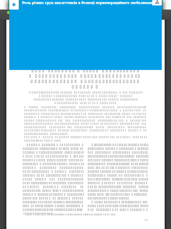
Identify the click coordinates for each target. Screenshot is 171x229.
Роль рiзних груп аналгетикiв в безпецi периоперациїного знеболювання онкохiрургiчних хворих (92, 2)
